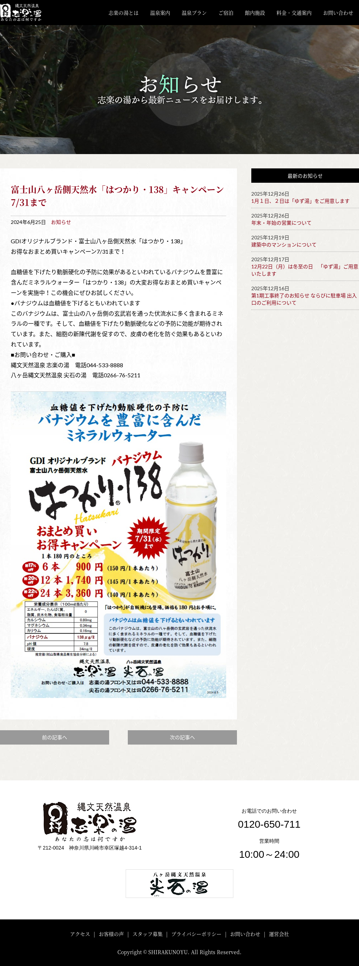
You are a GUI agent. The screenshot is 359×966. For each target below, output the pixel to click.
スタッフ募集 (147, 933)
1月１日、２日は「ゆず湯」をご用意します (300, 201)
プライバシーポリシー (196, 933)
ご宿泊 (225, 12)
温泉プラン (194, 12)
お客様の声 (111, 933)
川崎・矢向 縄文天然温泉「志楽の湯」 (26, 12)
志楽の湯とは (123, 12)
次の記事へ (182, 737)
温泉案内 (160, 12)
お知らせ (61, 222)
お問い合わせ (338, 12)
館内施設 (255, 12)
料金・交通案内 (294, 12)
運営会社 (279, 933)
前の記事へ (54, 737)
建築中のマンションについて (284, 245)
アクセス (80, 933)
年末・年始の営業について (281, 223)
